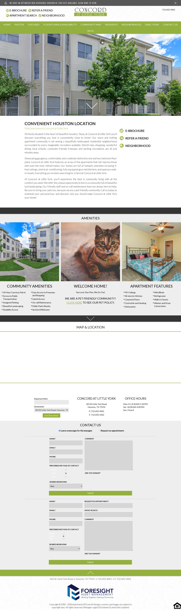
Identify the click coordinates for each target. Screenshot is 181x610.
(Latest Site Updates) (119, 607)
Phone (53, 470)
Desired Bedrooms (58, 482)
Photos (19, 24)
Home (7, 24)
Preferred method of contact (64, 466)
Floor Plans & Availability (60, 24)
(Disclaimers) (104, 607)
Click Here (74, 302)
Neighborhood (53, 15)
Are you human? (93, 473)
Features (33, 24)
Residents (111, 24)
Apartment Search (23, 15)
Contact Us (170, 24)
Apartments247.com (81, 604)
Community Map (91, 24)
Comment (89, 439)
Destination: (39, 407)
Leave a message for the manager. (76, 430)
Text (52, 477)
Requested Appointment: (97, 501)
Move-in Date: (91, 510)
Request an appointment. (112, 430)
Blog (90, 30)
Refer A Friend (42, 10)
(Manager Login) (90, 607)
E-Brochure (18, 10)
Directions (152, 24)
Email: (53, 448)
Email (52, 473)
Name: (53, 439)
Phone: (53, 457)
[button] (175, 3)
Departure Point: (41, 399)
